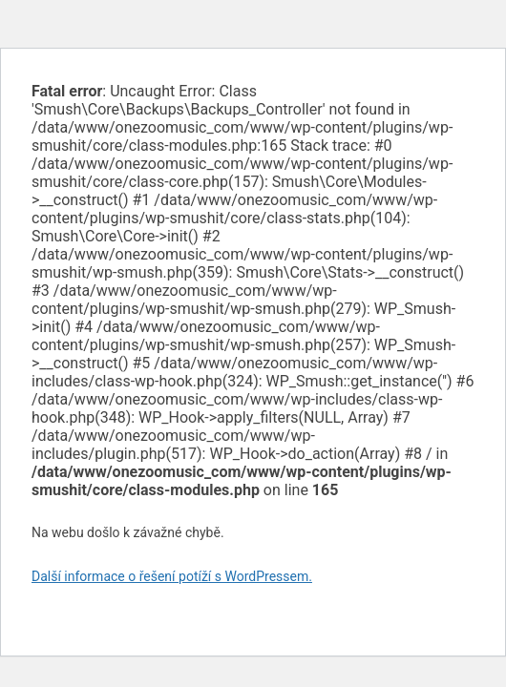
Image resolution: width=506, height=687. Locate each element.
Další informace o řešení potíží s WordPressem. (172, 576)
